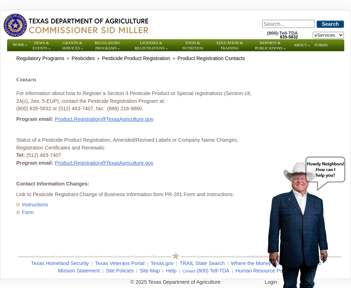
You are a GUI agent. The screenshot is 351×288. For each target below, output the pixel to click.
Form (28, 212)
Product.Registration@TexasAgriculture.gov (104, 119)
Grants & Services (72, 45)
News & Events (41, 45)
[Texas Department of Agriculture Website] (75, 25)
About (302, 45)
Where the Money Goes (258, 263)
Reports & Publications (270, 45)
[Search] (288, 24)
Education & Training (230, 45)
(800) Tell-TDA (213, 271)
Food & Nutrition (192, 45)
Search (330, 24)
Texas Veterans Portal (119, 263)
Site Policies (119, 271)
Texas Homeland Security (60, 263)
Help (171, 271)
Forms (321, 45)
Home (20, 44)
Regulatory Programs (107, 45)
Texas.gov (162, 263)
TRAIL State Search (202, 263)
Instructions (35, 204)
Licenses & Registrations (151, 45)
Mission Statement (79, 271)
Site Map (150, 271)
